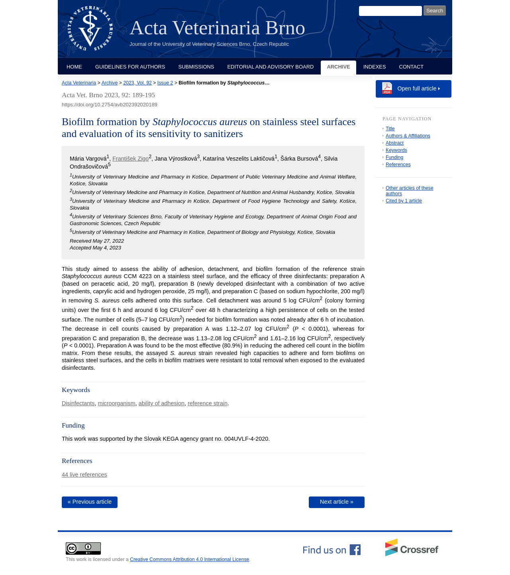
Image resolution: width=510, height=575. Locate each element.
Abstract (395, 143)
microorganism (116, 403)
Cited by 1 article (404, 201)
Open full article (417, 88)
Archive (338, 67)
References (398, 164)
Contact (411, 67)
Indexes (374, 67)
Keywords (396, 150)
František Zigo (130, 158)
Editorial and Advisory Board (270, 67)
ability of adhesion (161, 403)
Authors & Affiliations (408, 136)
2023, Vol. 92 (137, 83)
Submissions (196, 67)
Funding (394, 157)
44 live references (84, 474)
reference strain (208, 403)
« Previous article (90, 501)
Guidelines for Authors (130, 67)
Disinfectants (78, 403)
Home (74, 67)
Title (390, 128)
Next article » (336, 501)
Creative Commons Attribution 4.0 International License (189, 559)
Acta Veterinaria (79, 83)
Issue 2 (165, 83)
